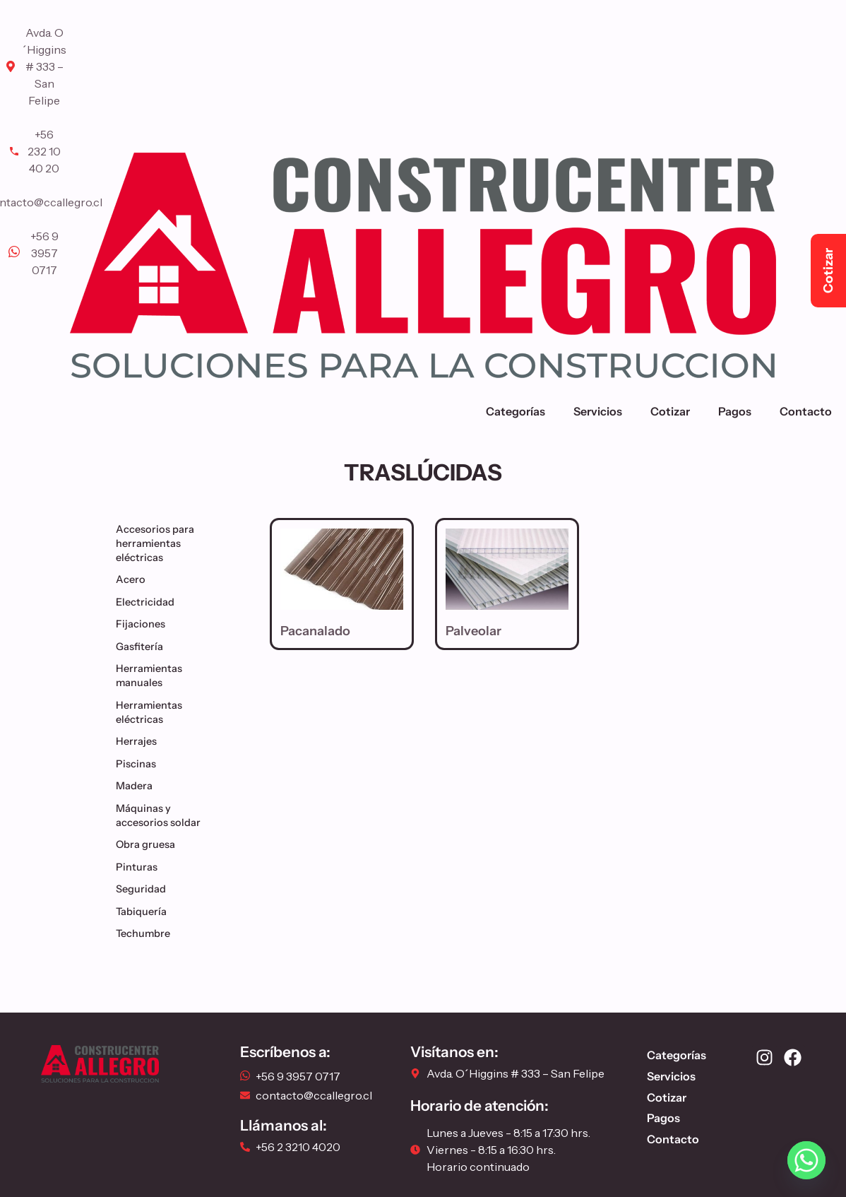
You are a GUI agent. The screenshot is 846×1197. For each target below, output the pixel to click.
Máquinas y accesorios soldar (173, 815)
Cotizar (670, 411)
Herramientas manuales (173, 675)
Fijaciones (144, 624)
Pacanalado (315, 631)
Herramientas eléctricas (173, 712)
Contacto (806, 411)
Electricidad (148, 602)
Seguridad (144, 889)
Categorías (515, 411)
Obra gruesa (149, 844)
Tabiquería (145, 911)
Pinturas (140, 867)
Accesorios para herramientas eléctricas (173, 543)
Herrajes (140, 741)
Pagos (734, 411)
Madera (138, 786)
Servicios (597, 411)
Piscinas (139, 764)
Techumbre (146, 933)
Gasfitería (143, 646)
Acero (134, 579)
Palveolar (473, 631)
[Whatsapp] (806, 1160)
